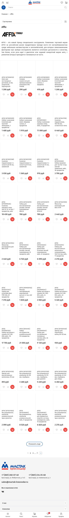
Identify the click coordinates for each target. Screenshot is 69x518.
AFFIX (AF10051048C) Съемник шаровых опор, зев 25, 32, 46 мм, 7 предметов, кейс (8, 206)
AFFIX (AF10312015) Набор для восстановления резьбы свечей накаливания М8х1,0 (25, 206)
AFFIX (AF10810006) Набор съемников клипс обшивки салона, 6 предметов (25, 122)
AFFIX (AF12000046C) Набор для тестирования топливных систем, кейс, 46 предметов (42, 334)
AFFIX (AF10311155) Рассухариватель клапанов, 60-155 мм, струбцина (25, 374)
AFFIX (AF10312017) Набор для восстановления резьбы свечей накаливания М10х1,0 (43, 206)
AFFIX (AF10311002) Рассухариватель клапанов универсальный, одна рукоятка (8, 414)
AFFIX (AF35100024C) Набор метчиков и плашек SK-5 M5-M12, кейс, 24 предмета (43, 292)
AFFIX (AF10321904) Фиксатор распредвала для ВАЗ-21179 (8, 245)
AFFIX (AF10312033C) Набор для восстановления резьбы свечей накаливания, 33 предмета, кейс (25, 248)
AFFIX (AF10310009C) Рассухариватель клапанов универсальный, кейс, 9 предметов (25, 415)
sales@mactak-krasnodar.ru (15, 482)
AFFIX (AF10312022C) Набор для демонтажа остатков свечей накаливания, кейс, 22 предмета (43, 248)
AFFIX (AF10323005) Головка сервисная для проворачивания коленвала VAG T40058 (25, 81)
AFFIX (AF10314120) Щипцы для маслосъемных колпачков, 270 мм (8, 374)
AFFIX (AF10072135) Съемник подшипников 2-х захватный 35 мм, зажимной (43, 163)
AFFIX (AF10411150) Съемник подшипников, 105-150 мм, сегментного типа (61, 122)
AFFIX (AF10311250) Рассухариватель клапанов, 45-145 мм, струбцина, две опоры (61, 375)
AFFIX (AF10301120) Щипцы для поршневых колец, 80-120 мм (61, 331)
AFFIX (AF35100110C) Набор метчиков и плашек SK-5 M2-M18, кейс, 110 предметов (8, 333)
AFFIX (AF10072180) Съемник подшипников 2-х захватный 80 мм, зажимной (8, 163)
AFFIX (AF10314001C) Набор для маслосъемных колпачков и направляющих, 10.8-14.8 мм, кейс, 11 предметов (61, 249)
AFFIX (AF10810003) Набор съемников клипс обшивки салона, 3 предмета (43, 81)
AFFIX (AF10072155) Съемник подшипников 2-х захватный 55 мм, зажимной (25, 163)
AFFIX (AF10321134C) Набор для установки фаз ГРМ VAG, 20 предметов (7, 292)
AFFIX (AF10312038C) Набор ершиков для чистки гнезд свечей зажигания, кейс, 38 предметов (60, 164)
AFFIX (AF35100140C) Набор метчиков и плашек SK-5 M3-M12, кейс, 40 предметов (61, 292)
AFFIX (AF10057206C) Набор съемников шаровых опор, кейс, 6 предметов (43, 122)
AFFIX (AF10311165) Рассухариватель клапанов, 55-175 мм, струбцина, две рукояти (43, 375)
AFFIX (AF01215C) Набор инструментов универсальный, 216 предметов (25, 332)
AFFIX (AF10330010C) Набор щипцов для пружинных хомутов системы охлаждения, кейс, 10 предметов (43, 416)
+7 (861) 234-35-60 (37, 475)
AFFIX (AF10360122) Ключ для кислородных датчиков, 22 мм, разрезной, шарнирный (8, 81)
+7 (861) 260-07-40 (10, 475)
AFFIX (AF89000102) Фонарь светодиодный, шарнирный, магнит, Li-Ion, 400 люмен (25, 292)
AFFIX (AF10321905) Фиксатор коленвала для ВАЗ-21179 (61, 204)
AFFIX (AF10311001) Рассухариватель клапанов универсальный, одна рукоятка (61, 414)
